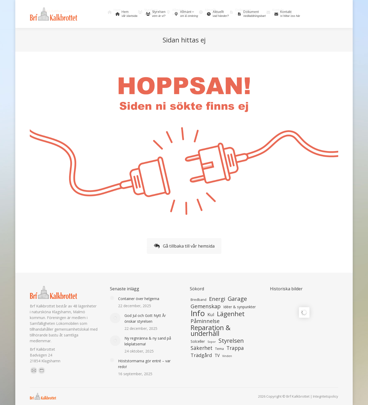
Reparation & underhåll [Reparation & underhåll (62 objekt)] (210, 330)
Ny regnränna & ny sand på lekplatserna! (147, 341)
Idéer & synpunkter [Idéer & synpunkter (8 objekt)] (239, 306)
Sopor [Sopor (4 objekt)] (211, 342)
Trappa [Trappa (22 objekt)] (235, 348)
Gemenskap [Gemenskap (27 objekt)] (206, 306)
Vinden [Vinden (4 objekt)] (227, 356)
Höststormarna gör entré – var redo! (144, 363)
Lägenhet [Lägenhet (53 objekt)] (231, 314)
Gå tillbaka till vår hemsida (184, 246)
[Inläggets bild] (112, 298)
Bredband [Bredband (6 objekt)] (198, 299)
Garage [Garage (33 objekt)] (237, 299)
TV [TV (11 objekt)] (217, 355)
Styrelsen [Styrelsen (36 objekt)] (231, 340)
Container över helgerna (138, 298)
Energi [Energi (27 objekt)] (217, 299)
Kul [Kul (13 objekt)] (210, 314)
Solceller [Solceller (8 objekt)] (198, 341)
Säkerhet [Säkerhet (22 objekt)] (201, 348)
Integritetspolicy (325, 396)
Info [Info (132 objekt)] (198, 313)
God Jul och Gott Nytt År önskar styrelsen (145, 318)
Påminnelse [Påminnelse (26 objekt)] (205, 321)
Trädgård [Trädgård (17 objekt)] (201, 355)
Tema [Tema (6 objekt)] (219, 348)
